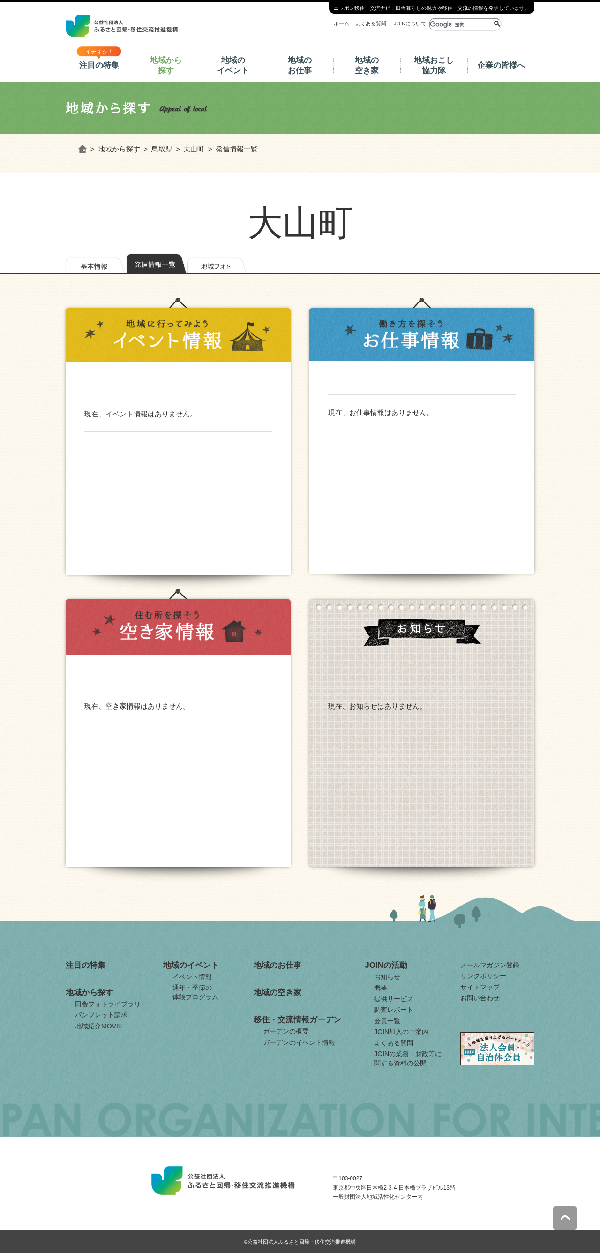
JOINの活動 (386, 965)
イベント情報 (192, 977)
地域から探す (166, 65)
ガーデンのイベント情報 (299, 1042)
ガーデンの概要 (286, 1031)
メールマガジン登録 (489, 965)
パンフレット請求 (101, 1015)
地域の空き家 (367, 65)
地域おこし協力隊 (434, 65)
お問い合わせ (480, 998)
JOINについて (410, 23)
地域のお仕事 (300, 65)
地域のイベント (233, 65)
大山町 (193, 149)
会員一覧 (387, 1021)
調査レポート (393, 1009)
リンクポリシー (483, 976)
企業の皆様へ (501, 65)
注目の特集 (99, 65)
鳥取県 (161, 149)
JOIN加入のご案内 (401, 1031)
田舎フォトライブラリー (111, 1004)
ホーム (341, 23)
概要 (380, 987)
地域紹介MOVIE (98, 1026)
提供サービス (393, 999)
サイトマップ (480, 987)
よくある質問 (370, 23)
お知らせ (387, 977)
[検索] (460, 24)
